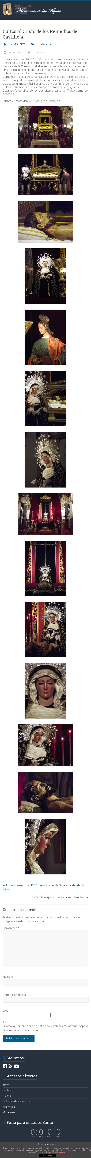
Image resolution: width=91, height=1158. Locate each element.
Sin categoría (43, 44)
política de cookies (57, 1152)
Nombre (8, 976)
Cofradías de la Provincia (16, 1101)
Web (5, 1010)
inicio (6, 1084)
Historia (7, 1095)
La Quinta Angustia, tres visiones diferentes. (60, 897)
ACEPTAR (47, 1156)
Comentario (11, 928)
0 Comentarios (36, 52)
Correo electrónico (14, 995)
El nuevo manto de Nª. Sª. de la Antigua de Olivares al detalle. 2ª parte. (44, 887)
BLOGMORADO (16, 44)
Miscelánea (9, 1112)
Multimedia (9, 1106)
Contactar (8, 1090)
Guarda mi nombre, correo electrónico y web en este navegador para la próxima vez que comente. (45, 1028)
